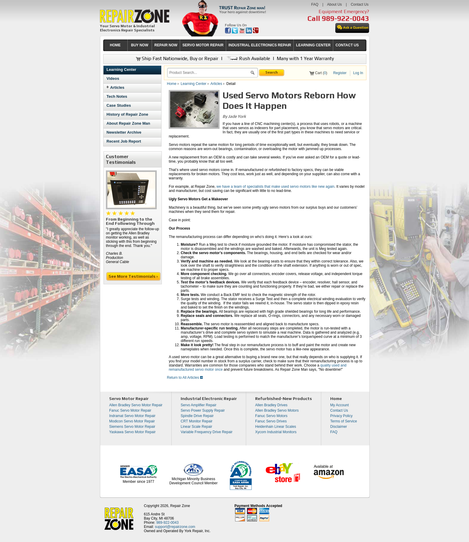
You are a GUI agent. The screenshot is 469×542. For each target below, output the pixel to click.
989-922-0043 (345, 18)
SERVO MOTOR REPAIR (202, 45)
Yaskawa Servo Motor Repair (132, 432)
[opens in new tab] (228, 32)
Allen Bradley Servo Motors (277, 410)
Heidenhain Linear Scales (275, 427)
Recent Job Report (123, 141)
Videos (112, 78)
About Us (334, 4)
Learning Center (121, 69)
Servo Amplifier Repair (198, 405)
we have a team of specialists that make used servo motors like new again (275, 186)
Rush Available (247, 58)
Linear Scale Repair (196, 427)
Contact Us (359, 4)
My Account (339, 405)
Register (340, 73)
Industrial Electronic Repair (209, 398)
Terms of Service (343, 421)
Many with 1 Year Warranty (305, 58)
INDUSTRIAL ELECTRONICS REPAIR (260, 45)
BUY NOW (139, 45)
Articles (117, 87)
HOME (115, 45)
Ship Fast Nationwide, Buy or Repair (177, 58)
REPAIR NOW (165, 45)
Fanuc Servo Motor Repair (130, 410)
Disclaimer (338, 427)
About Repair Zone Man (128, 123)
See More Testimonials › (134, 276)
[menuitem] (115, 45)
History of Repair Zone (127, 114)
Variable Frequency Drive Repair (206, 432)
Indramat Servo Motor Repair (132, 416)
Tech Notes (116, 96)
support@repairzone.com (175, 527)
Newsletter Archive (123, 132)
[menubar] (232, 45)
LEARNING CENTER (313, 45)
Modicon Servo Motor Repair (132, 421)
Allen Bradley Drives (271, 405)
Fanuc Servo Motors (271, 416)
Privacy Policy (341, 416)
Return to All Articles (185, 377)
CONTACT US (347, 45)
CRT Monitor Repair (196, 421)
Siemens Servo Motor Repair (132, 427)
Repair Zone (180, 506)
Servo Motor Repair (129, 398)
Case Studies (118, 105)
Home (171, 84)
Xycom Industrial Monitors (275, 432)
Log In (358, 73)
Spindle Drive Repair (197, 416)
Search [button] (271, 72)
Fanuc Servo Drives (271, 421)
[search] (209, 72)
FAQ (314, 4)
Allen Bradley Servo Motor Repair (135, 405)
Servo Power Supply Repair (203, 410)
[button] (253, 73)
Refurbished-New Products (283, 398)
